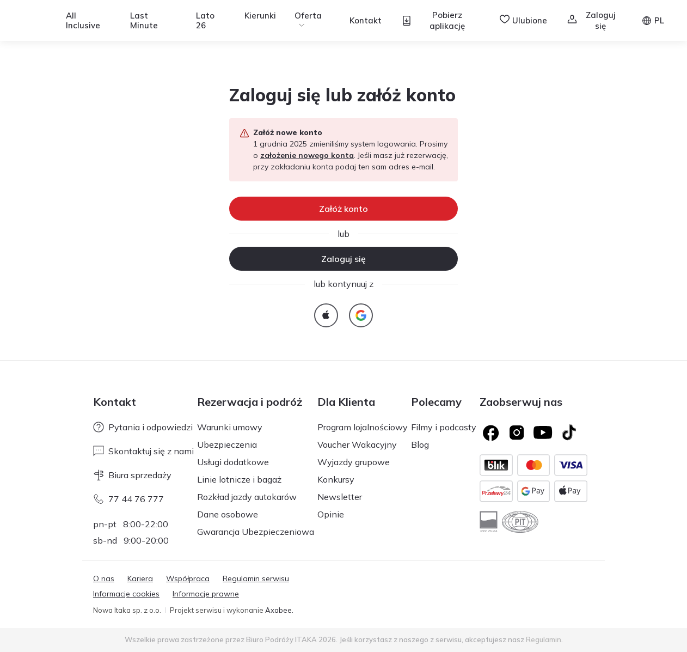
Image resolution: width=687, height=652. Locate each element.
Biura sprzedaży (132, 475)
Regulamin (543, 639)
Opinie (330, 514)
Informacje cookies (126, 594)
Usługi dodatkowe (233, 461)
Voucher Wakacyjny (357, 444)
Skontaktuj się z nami (143, 451)
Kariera (140, 578)
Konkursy (335, 479)
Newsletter (339, 496)
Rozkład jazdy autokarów (247, 496)
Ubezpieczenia (227, 444)
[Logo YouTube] (543, 432)
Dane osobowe (227, 514)
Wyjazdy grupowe (353, 461)
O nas (103, 578)
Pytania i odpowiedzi (143, 427)
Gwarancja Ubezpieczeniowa (255, 531)
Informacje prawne (206, 594)
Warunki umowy (229, 427)
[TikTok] (569, 432)
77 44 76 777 (128, 498)
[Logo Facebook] (490, 432)
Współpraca (188, 578)
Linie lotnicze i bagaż (239, 479)
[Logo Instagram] (516, 432)
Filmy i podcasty (443, 427)
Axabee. (279, 610)
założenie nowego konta (307, 155)
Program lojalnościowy (362, 427)
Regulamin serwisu (256, 578)
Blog (420, 444)
